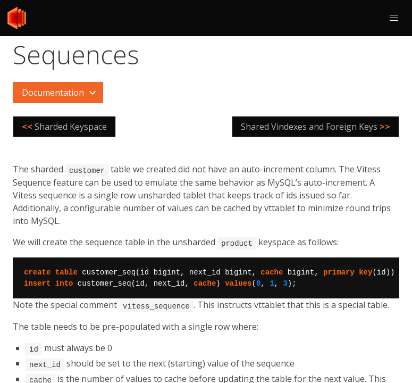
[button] (394, 18)
